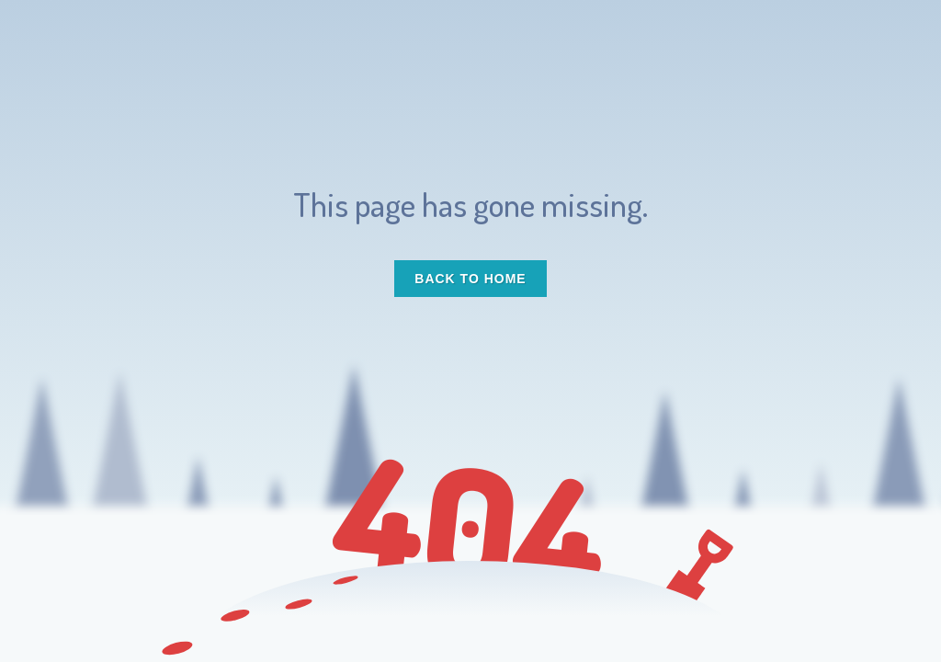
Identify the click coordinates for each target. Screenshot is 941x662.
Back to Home (470, 278)
